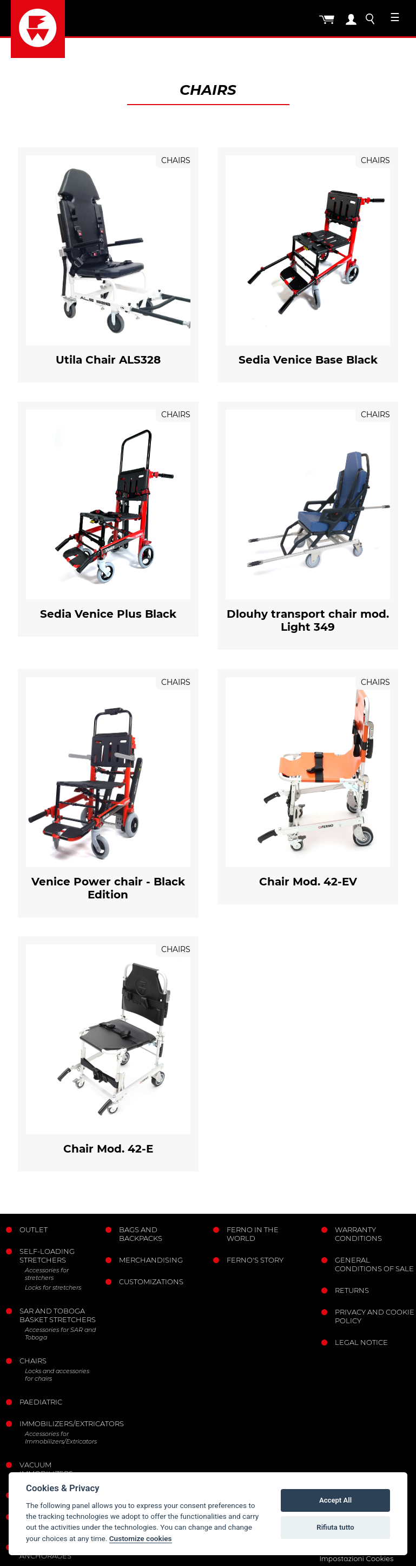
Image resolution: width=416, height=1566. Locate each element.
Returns (352, 1290)
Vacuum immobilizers (46, 1469)
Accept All (335, 1500)
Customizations (151, 1281)
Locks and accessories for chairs (57, 1374)
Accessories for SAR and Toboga (60, 1333)
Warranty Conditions (358, 1234)
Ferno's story (255, 1260)
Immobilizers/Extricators (58, 1423)
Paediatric (40, 1401)
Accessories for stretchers (47, 1274)
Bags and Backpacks (140, 1234)
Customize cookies (140, 1538)
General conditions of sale (374, 1264)
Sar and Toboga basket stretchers (57, 1315)
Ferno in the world (253, 1234)
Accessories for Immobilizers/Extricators (61, 1437)
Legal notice (361, 1342)
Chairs (33, 1360)
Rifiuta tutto (335, 1527)
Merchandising (151, 1260)
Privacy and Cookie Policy (374, 1316)
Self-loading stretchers (47, 1255)
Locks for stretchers (53, 1287)
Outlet (33, 1229)
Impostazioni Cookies (356, 1558)
